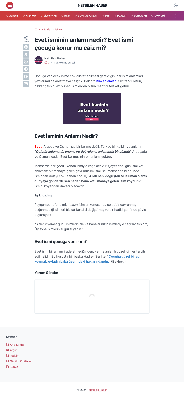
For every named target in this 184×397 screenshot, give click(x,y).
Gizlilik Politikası (19, 361)
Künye (12, 367)
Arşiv (11, 350)
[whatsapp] (26, 61)
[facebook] (26, 47)
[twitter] (26, 54)
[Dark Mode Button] (176, 5)
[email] (26, 84)
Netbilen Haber (92, 5)
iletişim (12, 355)
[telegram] (26, 69)
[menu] (9, 5)
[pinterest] (26, 76)
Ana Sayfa (15, 344)
